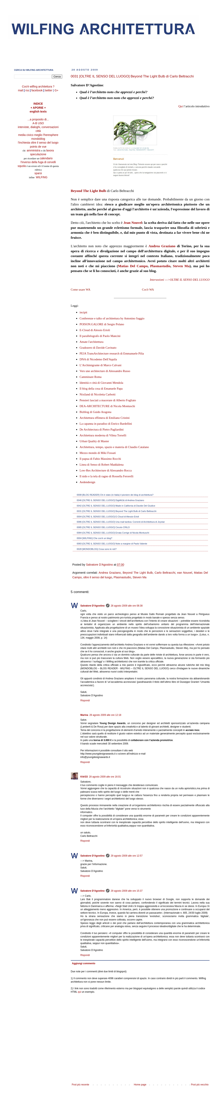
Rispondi (85, 700)
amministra (34, 150)
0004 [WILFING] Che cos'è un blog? (94, 538)
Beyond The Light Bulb (88, 191)
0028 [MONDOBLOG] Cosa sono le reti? (97, 549)
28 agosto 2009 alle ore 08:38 (127, 605)
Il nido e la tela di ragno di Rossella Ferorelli (106, 476)
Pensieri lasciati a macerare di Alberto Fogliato (108, 400)
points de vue (38, 146)
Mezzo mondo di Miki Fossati (98, 452)
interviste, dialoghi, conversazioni (38, 127)
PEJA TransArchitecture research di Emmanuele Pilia (112, 353)
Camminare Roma (90, 376)
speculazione (38, 154)
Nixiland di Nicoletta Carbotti (98, 394)
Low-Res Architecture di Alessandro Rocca (106, 470)
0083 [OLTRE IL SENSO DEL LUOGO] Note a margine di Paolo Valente (112, 543)
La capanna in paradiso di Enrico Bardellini (106, 423)
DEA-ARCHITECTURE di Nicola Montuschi (107, 406)
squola (22, 166)
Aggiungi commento (83, 963)
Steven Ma (181, 266)
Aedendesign (87, 482)
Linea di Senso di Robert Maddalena (102, 464)
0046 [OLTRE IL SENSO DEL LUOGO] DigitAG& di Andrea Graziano (110, 500)
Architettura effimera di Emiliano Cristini (105, 417)
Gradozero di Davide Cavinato (98, 347)
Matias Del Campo (133, 266)
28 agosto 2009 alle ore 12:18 (105, 715)
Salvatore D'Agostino (92, 605)
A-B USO (38, 123)
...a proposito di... (38, 119)
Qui (180, 106)
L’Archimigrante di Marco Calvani (100, 365)
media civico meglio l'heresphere (38, 135)
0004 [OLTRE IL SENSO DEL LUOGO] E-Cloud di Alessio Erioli (108, 516)
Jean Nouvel (132, 223)
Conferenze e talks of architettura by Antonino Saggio (112, 318)
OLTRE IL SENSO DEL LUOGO (190, 279)
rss (27, 90)
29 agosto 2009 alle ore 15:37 (127, 890)
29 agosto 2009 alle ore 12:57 (127, 855)
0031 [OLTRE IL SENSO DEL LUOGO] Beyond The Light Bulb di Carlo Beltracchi (116, 511)
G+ (56, 90)
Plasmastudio (160, 266)
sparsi (38, 173)
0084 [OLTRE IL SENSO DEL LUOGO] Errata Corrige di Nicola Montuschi (113, 533)
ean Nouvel (184, 572)
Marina (84, 715)
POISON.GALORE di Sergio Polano (102, 324)
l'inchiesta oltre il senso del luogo (38, 142)
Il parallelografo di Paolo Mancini (100, 336)
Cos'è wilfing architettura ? (38, 86)
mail (20, 90)
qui (79, 991)
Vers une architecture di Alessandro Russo (105, 371)
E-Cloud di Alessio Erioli (95, 330)
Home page (140, 1084)
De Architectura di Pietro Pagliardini (102, 429)
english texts (38, 111)
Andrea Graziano (161, 246)
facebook (37, 90)
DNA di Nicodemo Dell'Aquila (98, 359)
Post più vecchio (200, 1084)
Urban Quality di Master (94, 441)
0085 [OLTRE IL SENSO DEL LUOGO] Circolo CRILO (103, 527)
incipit (83, 312)
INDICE (38, 103)
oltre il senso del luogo (97, 577)
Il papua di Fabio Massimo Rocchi (100, 458)
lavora (50, 150)
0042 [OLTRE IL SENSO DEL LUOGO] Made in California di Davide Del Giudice (116, 505)
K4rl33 (84, 776)
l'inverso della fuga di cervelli (38, 162)
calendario (46, 158)
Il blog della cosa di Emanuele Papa (101, 388)
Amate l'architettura (91, 341)
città (38, 130)
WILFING (41, 177)
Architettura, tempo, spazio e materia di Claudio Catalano (114, 447)
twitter (48, 90)
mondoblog (38, 138)
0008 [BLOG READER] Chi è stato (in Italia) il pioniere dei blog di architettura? (115, 495)
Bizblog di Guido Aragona (95, 412)
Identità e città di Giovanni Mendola (101, 382)
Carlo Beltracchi (165, 572)
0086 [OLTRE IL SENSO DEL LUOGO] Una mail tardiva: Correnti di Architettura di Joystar (121, 522)
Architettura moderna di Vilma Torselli (103, 435)
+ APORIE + (38, 107)
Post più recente (80, 1084)
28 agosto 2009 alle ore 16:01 (105, 776)
